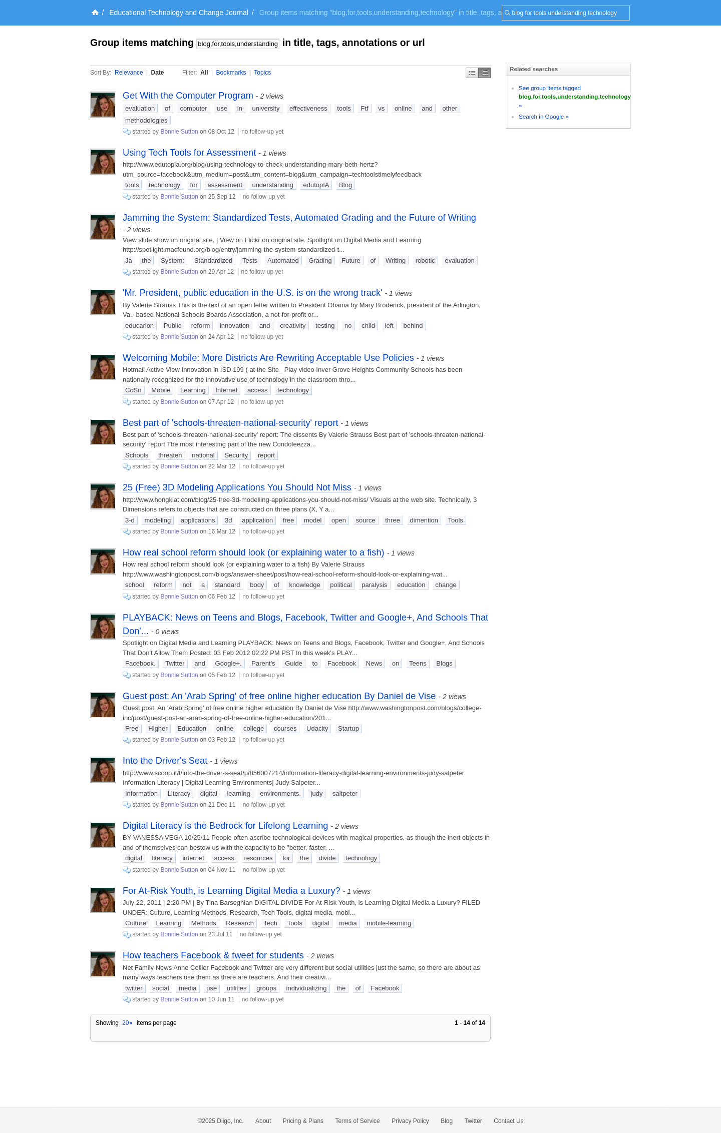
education (411, 585)
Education (191, 728)
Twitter (174, 663)
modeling (157, 520)
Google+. (228, 663)
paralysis (374, 585)
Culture (135, 923)
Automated (283, 260)
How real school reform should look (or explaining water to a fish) (254, 552)
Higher (157, 728)
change (446, 585)
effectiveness (308, 108)
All (204, 72)
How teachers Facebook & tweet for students (213, 955)
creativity (292, 325)
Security (236, 455)
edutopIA (316, 185)
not (186, 585)
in (239, 108)
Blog (345, 185)
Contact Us (508, 1120)
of (167, 108)
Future (350, 260)
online (403, 108)
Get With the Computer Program (188, 96)
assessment (224, 185)
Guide (293, 663)
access (257, 390)
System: (172, 260)
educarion (139, 325)
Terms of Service (357, 1120)
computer (193, 108)
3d (228, 520)
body (257, 585)
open (338, 520)
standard (227, 585)
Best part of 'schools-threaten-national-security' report (230, 423)
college (253, 728)
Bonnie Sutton (179, 131)
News (374, 663)
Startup (348, 728)
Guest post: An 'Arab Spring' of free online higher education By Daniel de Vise (279, 696)
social (160, 988)
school (134, 585)
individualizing (306, 988)
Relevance (129, 72)
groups (266, 988)
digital (208, 793)
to (315, 663)
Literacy (179, 793)
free (288, 520)
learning (238, 793)
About (263, 1120)
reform (200, 325)
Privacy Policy (410, 1120)
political (340, 585)
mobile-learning (389, 923)
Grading (319, 260)
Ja (128, 260)
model (312, 520)
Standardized (213, 260)
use (222, 108)
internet (193, 858)
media (347, 923)
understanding (272, 185)
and (427, 108)
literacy (162, 858)
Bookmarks (231, 72)
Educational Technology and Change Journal (178, 13)
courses (285, 728)
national (203, 455)
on (395, 663)
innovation (234, 325)
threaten (170, 455)
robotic (425, 260)
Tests (249, 260)
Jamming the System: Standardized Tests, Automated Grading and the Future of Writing (299, 218)
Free (132, 728)
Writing (396, 260)
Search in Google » (544, 116)
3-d (130, 520)
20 (127, 1022)
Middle (484, 73)
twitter (134, 988)
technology (164, 185)
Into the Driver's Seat (165, 761)
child (368, 325)
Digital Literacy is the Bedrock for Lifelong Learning (225, 826)
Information (141, 793)
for (194, 185)
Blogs (444, 663)
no (347, 325)
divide (327, 858)
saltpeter (344, 793)
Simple (472, 73)
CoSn (133, 390)
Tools (455, 520)
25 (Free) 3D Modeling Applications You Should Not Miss (237, 487)
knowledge (304, 585)
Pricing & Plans (303, 1120)
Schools (136, 455)
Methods (203, 923)
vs (381, 108)
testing (324, 325)
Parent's (263, 663)
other (450, 108)
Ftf (364, 108)
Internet (226, 390)
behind (413, 325)
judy (317, 793)
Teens (418, 663)
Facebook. (140, 663)
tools (343, 108)
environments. (280, 793)
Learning (193, 390)
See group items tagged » (575, 97)
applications (198, 520)
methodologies (146, 120)
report (266, 455)
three (392, 520)
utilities (237, 988)
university (266, 108)
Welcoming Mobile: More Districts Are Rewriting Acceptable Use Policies (268, 358)
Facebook (341, 663)
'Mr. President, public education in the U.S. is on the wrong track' (252, 293)
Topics (262, 72)
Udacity (317, 728)
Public (172, 325)
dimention (424, 520)
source (366, 520)
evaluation (140, 108)
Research (240, 923)
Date (157, 72)
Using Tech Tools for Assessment (189, 153)
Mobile (160, 390)
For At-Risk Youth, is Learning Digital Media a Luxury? (231, 891)
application (257, 520)
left (389, 325)
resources (258, 858)
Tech (270, 923)
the (146, 260)
